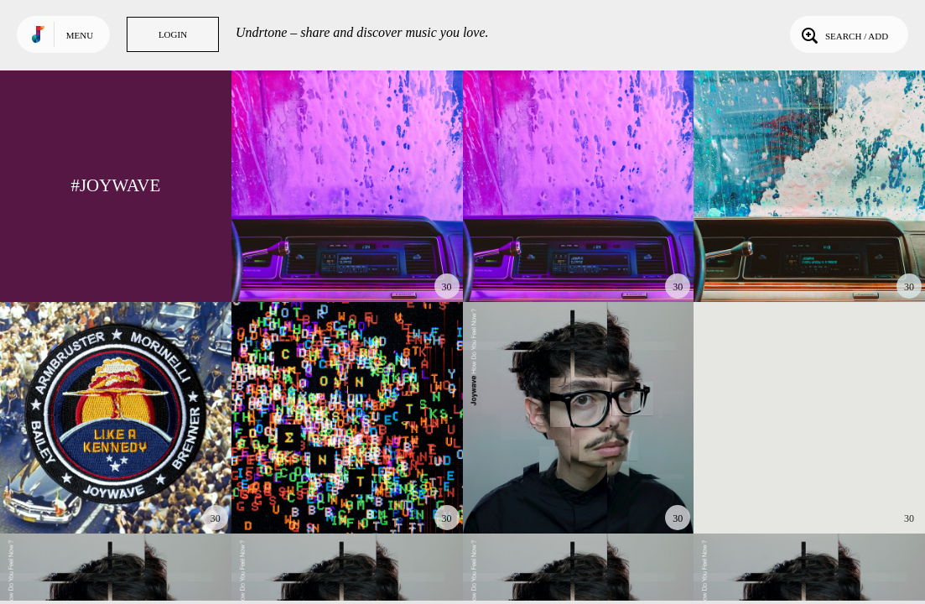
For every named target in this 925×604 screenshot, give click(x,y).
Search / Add (843, 34)
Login (172, 34)
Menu (79, 35)
